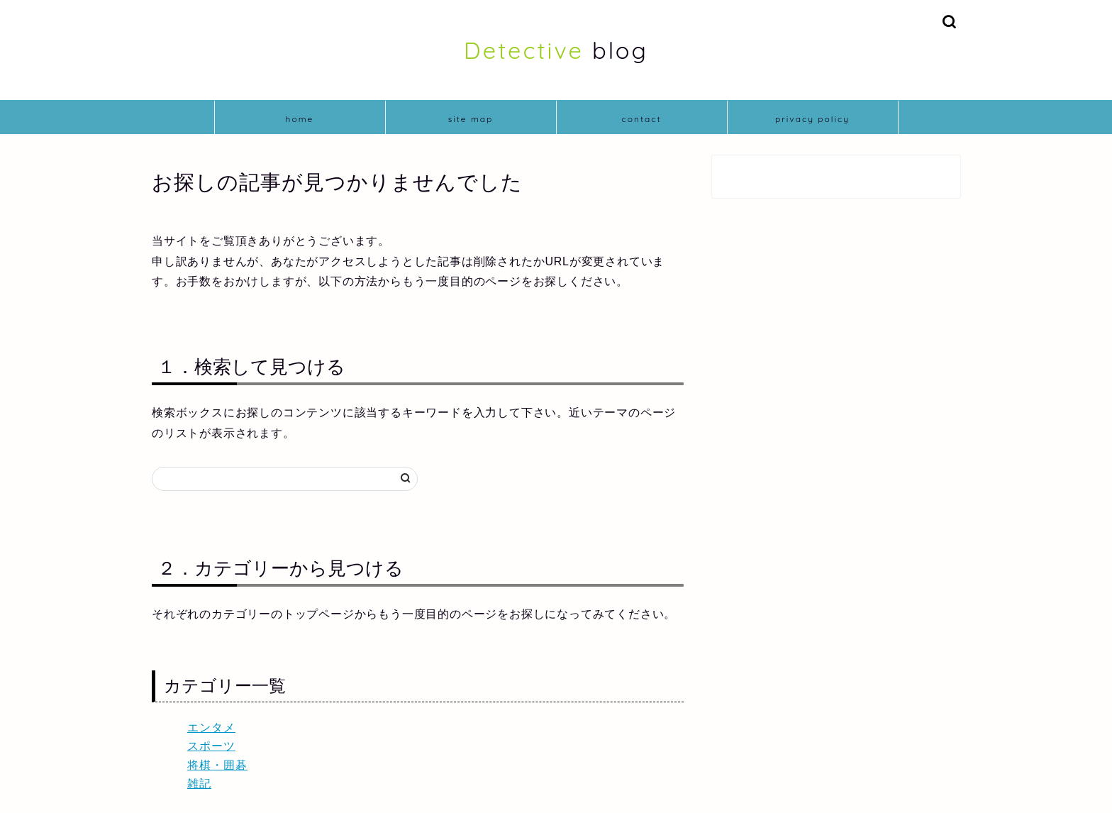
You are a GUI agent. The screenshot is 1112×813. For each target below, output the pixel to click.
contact (641, 119)
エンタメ (211, 727)
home (300, 119)
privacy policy (812, 119)
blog (556, 50)
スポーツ (211, 746)
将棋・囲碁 (217, 765)
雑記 (199, 784)
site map (471, 119)
